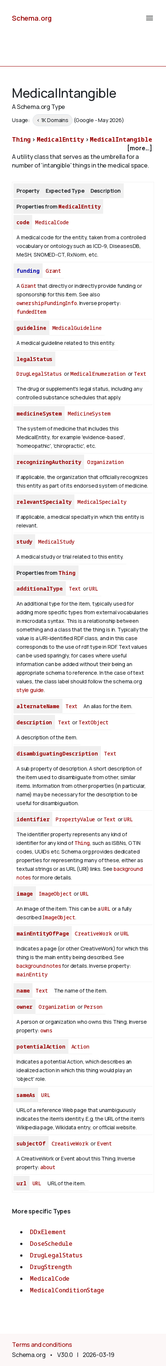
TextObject (93, 722)
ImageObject (55, 893)
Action (80, 1046)
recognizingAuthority (48, 461)
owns (46, 1030)
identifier (32, 819)
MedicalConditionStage (67, 1290)
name (23, 990)
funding (28, 270)
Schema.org (32, 18)
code (22, 222)
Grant (53, 270)
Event (104, 1143)
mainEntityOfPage (42, 933)
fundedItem (31, 311)
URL (93, 588)
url (21, 1183)
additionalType (39, 588)
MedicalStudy (56, 541)
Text (140, 373)
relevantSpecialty (43, 501)
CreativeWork (93, 933)
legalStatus (34, 359)
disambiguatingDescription (57, 753)
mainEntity (31, 974)
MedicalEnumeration (98, 373)
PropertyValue (75, 819)
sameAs (25, 1095)
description (34, 722)
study (24, 541)
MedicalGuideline (77, 327)
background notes (38, 965)
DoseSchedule (51, 1243)
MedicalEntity (60, 139)
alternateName (37, 706)
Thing (21, 139)
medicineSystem (39, 413)
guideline (31, 327)
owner (24, 1006)
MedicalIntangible (121, 139)
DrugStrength (51, 1267)
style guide (30, 690)
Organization (105, 461)
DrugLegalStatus (39, 373)
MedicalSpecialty (101, 501)
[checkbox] (83, 148)
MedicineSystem (89, 413)
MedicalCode (51, 222)
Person (93, 1006)
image (24, 893)
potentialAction (40, 1046)
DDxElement (47, 1232)
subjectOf (31, 1143)
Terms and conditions (42, 1344)
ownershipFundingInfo (46, 303)
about (47, 1167)
